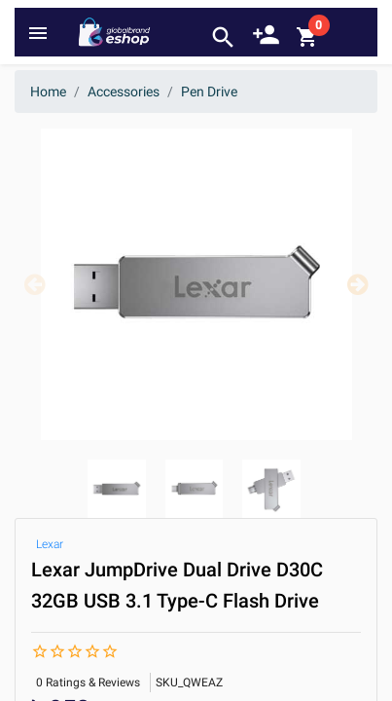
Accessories (124, 91)
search (223, 37)
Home (48, 91)
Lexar (49, 544)
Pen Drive (209, 91)
